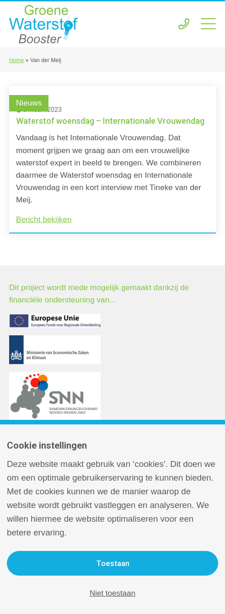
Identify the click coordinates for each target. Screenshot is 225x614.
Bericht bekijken (44, 219)
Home (16, 60)
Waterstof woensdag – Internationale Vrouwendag (110, 121)
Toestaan (112, 563)
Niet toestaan (112, 593)
